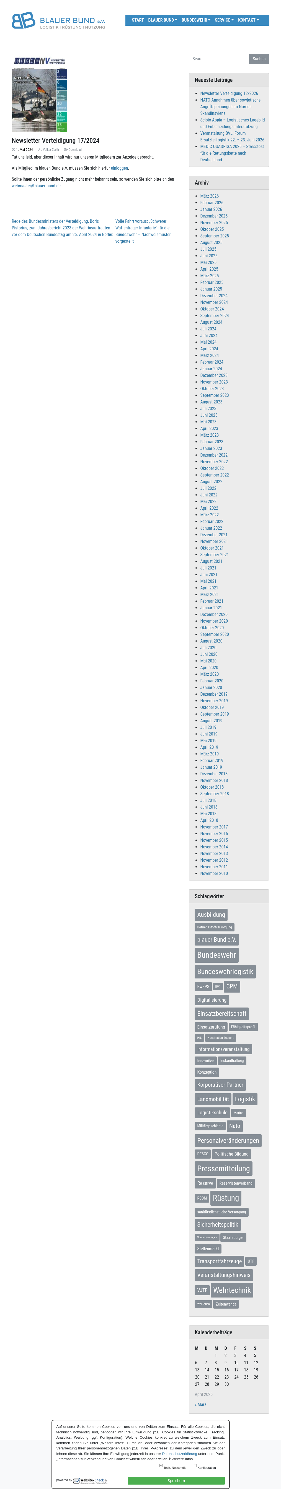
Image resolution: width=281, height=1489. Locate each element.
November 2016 (214, 833)
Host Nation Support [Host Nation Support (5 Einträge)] (221, 1038)
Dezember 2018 (214, 773)
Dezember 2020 (214, 614)
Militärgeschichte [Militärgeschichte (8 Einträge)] (210, 1126)
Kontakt (247, 20)
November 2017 (214, 827)
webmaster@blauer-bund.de (36, 185)
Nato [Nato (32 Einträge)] (234, 1126)
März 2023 (209, 435)
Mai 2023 (208, 421)
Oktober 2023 (212, 388)
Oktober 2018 (212, 787)
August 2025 (211, 242)
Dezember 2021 (214, 534)
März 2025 (209, 275)
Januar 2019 (211, 767)
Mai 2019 (208, 740)
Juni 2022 (208, 495)
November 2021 (214, 541)
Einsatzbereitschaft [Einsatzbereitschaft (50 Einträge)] (221, 1013)
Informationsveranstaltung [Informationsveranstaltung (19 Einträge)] (223, 1049)
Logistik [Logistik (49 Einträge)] (245, 1099)
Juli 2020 (208, 647)
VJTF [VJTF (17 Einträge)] (202, 1290)
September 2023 (214, 395)
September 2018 (214, 793)
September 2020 (214, 634)
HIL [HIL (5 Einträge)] (199, 1038)
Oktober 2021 (212, 548)
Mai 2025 (208, 262)
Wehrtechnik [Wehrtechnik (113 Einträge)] (232, 1290)
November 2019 (214, 700)
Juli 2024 (208, 329)
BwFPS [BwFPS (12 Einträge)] (203, 986)
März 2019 (209, 754)
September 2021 (214, 554)
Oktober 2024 (212, 309)
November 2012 (214, 860)
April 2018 (209, 820)
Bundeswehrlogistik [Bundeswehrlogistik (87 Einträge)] (225, 971)
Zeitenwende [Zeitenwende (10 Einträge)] (226, 1304)
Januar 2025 (211, 289)
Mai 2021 (208, 581)
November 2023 (214, 382)
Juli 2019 (208, 727)
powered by (64, 1480)
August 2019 (211, 720)
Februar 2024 (211, 362)
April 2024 (209, 348)
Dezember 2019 (214, 694)
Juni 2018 (208, 807)
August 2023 (211, 402)
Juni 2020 (208, 654)
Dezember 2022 (214, 455)
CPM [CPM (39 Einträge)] (232, 986)
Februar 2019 (211, 760)
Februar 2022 (211, 521)
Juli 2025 (208, 249)
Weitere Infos (182, 1459)
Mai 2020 (208, 661)
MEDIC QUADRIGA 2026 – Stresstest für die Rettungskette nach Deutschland (232, 153)
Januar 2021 (211, 607)
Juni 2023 (208, 415)
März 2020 (209, 674)
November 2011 (214, 866)
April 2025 (209, 269)
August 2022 (211, 481)
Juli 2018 (208, 800)
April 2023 (209, 428)
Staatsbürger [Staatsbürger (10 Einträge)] (233, 1237)
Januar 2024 (211, 368)
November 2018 (214, 780)
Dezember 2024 (214, 295)
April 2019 (209, 747)
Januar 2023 (211, 448)
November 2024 (214, 302)
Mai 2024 (208, 342)
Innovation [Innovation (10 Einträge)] (205, 1060)
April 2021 (209, 588)
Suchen (259, 58)
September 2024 (214, 315)
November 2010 (214, 873)
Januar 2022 (211, 528)
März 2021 (209, 594)
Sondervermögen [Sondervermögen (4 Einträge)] (207, 1237)
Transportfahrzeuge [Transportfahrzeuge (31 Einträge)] (219, 1261)
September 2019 (214, 714)
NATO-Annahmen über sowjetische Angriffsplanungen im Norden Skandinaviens (230, 106)
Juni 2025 (208, 255)
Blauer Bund (161, 20)
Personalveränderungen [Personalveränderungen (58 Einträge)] (228, 1140)
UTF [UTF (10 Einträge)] (251, 1261)
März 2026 (209, 196)
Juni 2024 (208, 335)
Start (138, 20)
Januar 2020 (211, 687)
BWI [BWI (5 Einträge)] (217, 986)
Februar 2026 (211, 202)
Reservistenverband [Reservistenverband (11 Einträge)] (236, 1183)
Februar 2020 (211, 680)
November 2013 (214, 853)
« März (200, 1404)
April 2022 (209, 508)
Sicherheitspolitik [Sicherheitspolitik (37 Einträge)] (217, 1224)
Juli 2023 (208, 408)
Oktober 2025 (212, 229)
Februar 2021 (211, 601)
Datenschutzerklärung (179, 1454)
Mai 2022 (208, 501)
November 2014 (214, 847)
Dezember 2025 (214, 216)
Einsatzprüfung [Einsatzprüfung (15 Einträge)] (211, 1027)
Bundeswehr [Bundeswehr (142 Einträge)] (216, 955)
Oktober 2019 (212, 707)
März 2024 (209, 355)
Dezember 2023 (214, 375)
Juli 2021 (208, 568)
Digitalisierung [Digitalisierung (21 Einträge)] (211, 1000)
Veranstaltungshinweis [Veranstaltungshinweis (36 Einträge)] (223, 1275)
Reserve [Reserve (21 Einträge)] (205, 1183)
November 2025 (214, 222)
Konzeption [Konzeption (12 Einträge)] (206, 1072)
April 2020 (209, 667)
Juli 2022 (208, 488)
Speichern (176, 1480)
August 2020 (211, 641)
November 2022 (214, 461)
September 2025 (214, 236)
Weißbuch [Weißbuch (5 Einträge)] (203, 1304)
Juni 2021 (208, 574)
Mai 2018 (208, 813)
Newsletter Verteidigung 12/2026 (229, 93)
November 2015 (214, 840)
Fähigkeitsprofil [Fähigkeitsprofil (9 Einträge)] (243, 1027)
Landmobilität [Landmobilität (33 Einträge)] (213, 1099)
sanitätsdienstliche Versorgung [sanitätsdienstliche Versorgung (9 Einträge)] (221, 1212)
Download (75, 150)
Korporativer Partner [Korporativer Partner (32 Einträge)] (220, 1084)
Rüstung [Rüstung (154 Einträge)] (226, 1198)
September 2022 (214, 475)
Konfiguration (207, 1467)
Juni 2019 (208, 734)
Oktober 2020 (212, 627)
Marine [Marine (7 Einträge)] (239, 1113)
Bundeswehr (194, 20)
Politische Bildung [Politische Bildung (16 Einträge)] (232, 1154)
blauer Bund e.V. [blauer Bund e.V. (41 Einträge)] (216, 939)
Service (222, 20)
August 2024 (211, 322)
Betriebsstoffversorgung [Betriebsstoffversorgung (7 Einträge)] (214, 927)
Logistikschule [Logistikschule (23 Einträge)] (212, 1112)
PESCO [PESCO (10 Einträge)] (202, 1153)
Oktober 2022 (212, 468)
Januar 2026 (211, 209)
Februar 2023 (211, 441)
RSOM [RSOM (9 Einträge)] (202, 1198)
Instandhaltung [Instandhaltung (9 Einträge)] (232, 1060)
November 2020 (214, 621)
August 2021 (211, 561)
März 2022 (209, 514)
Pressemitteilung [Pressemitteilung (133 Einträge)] (223, 1168)
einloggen (119, 168)
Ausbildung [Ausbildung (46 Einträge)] (211, 914)
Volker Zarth (51, 150)
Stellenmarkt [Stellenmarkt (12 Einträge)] (208, 1248)
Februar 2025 (211, 282)
